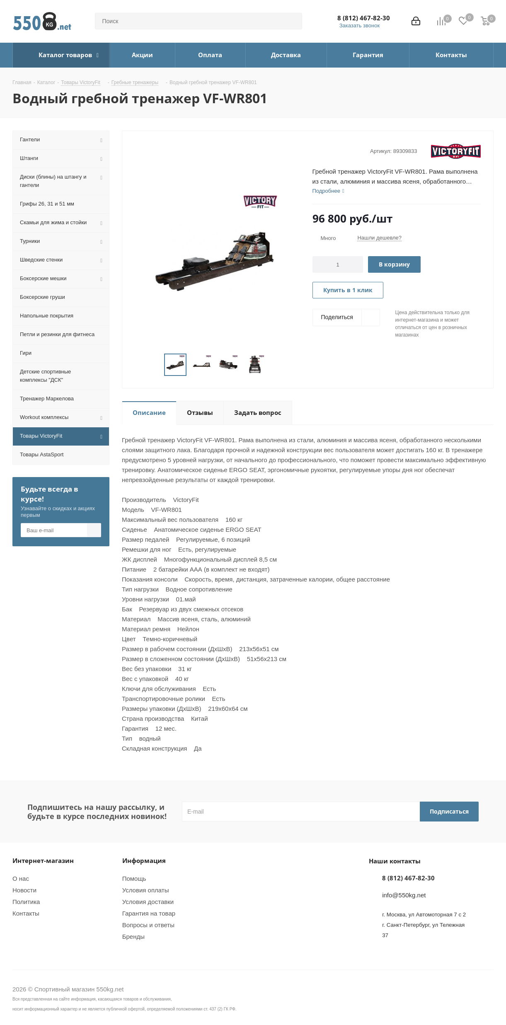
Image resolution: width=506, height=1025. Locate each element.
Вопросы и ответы (148, 924)
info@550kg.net (404, 895)
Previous (154, 365)
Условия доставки (148, 901)
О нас (20, 878)
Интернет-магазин (43, 860)
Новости (24, 890)
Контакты (25, 913)
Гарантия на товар (148, 913)
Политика (26, 901)
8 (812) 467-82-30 (363, 18)
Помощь (134, 878)
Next (275, 365)
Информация (144, 860)
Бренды (133, 936)
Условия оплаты (145, 890)
